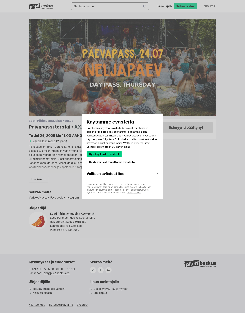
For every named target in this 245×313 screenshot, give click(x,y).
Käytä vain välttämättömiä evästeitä (112, 162)
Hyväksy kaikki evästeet (104, 154)
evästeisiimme (134, 192)
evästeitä (115, 128)
